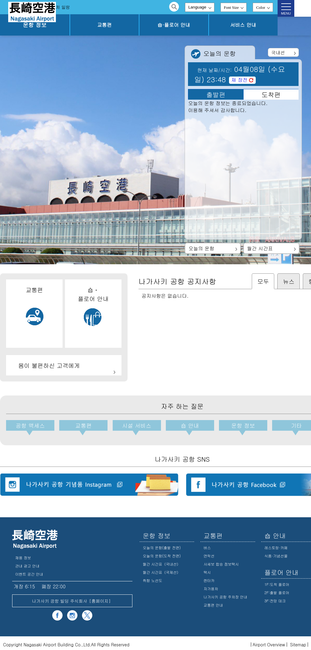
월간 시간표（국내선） (161, 561)
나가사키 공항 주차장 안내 (225, 594)
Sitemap (298, 642)
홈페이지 (99, 598)
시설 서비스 (131, 426)
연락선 (208, 553)
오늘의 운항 (201, 248)
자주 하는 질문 (87, 7)
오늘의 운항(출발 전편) (162, 545)
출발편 (215, 94)
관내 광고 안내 (27, 563)
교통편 (144, 24)
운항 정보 (90, 25)
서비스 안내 (251, 24)
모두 (263, 281)
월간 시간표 (260, 248)
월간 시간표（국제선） (161, 569)
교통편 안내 (213, 602)
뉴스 (288, 281)
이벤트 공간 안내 (29, 571)
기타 (284, 426)
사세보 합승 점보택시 (221, 561)
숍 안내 (182, 426)
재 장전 (239, 79)
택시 (207, 569)
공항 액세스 (29, 426)
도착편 (271, 94)
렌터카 (208, 577)
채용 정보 (23, 555)
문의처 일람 (122, 7)
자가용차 (210, 586)
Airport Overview (269, 642)
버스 (207, 545)
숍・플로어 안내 (93, 306)
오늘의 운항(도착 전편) (162, 553)
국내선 (278, 52)
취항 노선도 (152, 577)
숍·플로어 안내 (197, 24)
